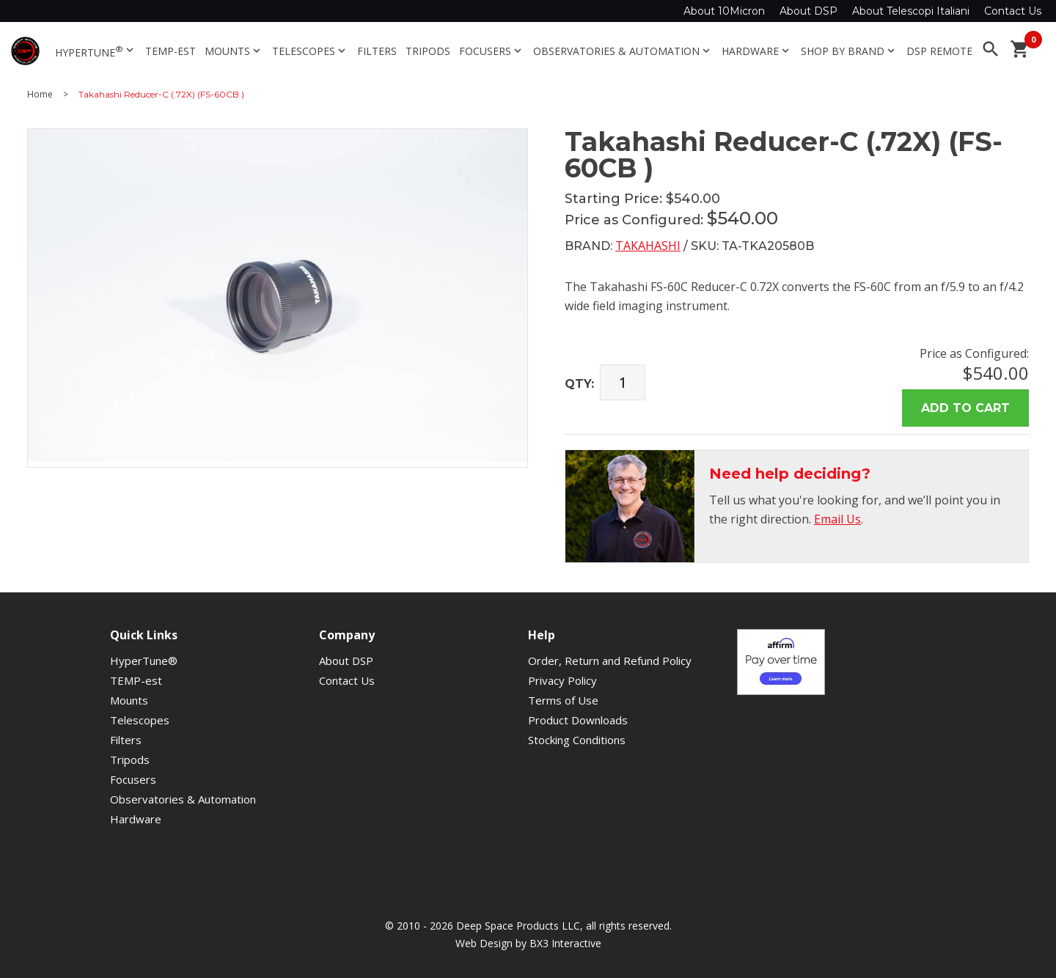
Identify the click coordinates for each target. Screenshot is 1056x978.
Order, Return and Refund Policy (610, 660)
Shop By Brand (849, 51)
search (990, 49)
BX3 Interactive (565, 943)
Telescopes (310, 51)
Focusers (491, 51)
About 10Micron (724, 11)
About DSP (808, 11)
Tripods (428, 51)
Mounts (234, 51)
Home (40, 94)
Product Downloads (578, 720)
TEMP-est (170, 51)
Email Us (837, 519)
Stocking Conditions (577, 739)
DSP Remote (939, 51)
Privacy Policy (562, 680)
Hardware (757, 51)
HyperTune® (143, 660)
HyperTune (95, 51)
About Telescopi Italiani (910, 11)
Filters (377, 51)
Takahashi (648, 246)
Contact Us (1012, 11)
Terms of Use (563, 700)
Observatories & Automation (623, 51)
